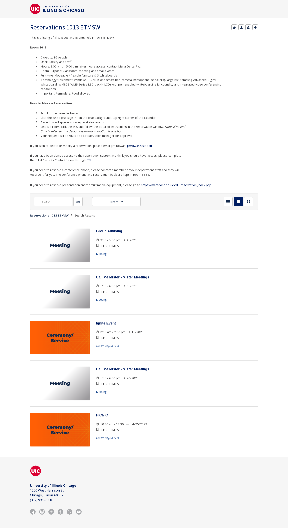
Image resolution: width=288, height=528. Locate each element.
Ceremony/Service (108, 346)
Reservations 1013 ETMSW (49, 215)
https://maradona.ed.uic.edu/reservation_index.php (176, 185)
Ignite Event (106, 323)
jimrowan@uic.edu (139, 146)
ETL (89, 160)
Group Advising (109, 231)
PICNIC (102, 415)
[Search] (78, 201)
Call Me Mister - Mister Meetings (122, 277)
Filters (114, 202)
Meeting (101, 254)
